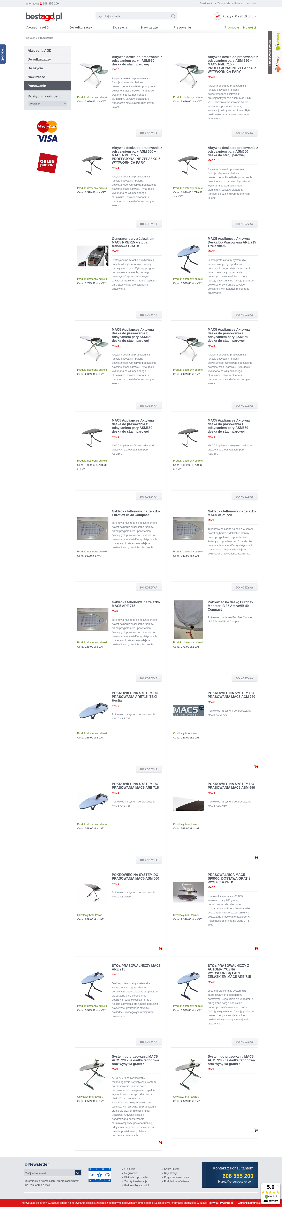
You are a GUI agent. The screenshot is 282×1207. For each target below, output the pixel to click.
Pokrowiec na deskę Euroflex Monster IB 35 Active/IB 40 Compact (230, 605)
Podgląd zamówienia (176, 1181)
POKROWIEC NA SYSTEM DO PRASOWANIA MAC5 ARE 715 (135, 785)
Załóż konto (206, 3)
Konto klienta (172, 1168)
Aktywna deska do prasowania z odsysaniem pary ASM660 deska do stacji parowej (233, 151)
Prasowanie (182, 27)
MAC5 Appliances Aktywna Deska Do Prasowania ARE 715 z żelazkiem (232, 242)
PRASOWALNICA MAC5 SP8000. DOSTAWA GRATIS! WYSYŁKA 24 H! (230, 878)
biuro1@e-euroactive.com (235, 1181)
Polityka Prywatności (136, 1185)
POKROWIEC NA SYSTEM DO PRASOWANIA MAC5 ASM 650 (231, 785)
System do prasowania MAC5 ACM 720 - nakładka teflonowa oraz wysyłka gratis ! (135, 1060)
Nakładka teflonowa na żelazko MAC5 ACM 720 (232, 513)
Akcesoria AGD (37, 27)
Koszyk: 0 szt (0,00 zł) (239, 16)
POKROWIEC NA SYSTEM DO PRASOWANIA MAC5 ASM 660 (135, 876)
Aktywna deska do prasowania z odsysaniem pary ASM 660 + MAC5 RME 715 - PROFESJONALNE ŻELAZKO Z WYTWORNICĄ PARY (137, 155)
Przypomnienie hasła (176, 1177)
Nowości (249, 27)
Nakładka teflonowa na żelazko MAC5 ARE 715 (136, 604)
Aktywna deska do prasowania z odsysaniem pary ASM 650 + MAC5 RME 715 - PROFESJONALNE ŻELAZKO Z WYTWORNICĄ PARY (233, 64)
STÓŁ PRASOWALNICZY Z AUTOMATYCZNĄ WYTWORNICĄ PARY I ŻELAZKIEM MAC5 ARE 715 (229, 971)
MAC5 (115, 69)
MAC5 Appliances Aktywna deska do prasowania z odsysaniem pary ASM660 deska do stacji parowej (133, 426)
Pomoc (238, 3)
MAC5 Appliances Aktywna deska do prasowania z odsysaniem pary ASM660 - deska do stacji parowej (229, 426)
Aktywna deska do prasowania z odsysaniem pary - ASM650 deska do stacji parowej (137, 60)
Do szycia (120, 27)
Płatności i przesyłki (135, 1177)
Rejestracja (170, 1173)
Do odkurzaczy (81, 27)
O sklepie (129, 1168)
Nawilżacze (149, 27)
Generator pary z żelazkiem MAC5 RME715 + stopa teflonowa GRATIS (133, 242)
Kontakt (251, 3)
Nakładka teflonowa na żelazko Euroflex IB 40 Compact (136, 513)
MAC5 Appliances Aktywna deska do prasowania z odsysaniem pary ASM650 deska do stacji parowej (133, 335)
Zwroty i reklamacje (135, 1181)
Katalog (30, 37)
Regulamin (130, 1173)
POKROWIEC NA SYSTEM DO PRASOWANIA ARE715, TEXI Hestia (135, 696)
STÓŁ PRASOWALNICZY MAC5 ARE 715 (136, 967)
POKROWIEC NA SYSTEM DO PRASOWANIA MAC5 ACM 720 (231, 694)
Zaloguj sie (223, 3)
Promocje (232, 27)
